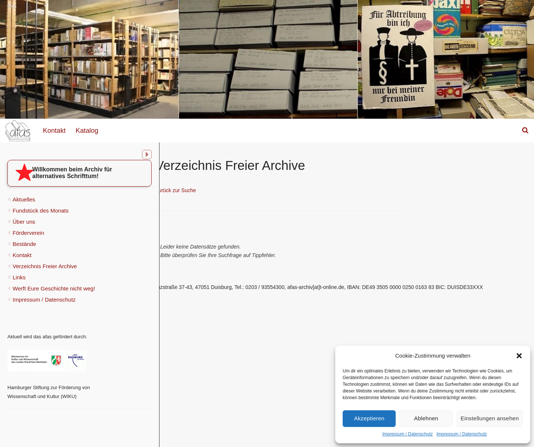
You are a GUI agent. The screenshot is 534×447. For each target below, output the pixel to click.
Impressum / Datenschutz (407, 434)
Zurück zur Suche (244, 190)
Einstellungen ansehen (490, 418)
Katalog (87, 130)
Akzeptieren (369, 418)
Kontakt (54, 130)
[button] (519, 355)
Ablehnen (426, 418)
